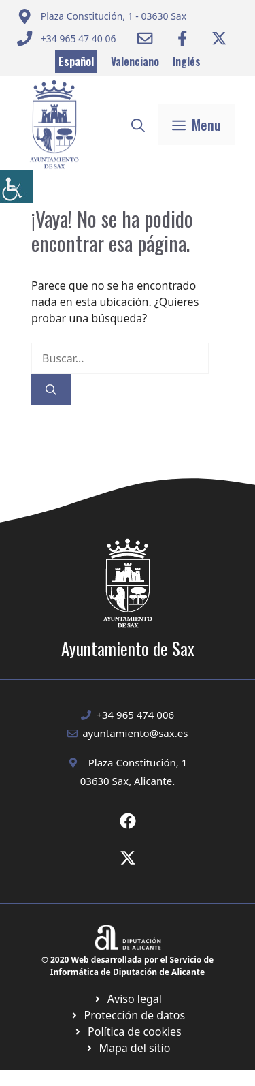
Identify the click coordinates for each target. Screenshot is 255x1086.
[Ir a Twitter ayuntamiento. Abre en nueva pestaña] (219, 38)
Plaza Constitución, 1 (138, 762)
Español (76, 61)
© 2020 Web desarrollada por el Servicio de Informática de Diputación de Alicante (127, 966)
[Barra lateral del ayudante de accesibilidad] (16, 186)
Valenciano (135, 61)
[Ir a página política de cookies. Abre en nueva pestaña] (127, 1015)
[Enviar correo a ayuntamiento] (101, 16)
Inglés (187, 61)
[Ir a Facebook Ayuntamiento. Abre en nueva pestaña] (182, 38)
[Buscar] (51, 389)
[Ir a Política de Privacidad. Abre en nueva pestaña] (127, 999)
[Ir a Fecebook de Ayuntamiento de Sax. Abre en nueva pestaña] (128, 821)
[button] (138, 124)
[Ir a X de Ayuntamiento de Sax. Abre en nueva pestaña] (128, 857)
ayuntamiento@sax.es (135, 733)
